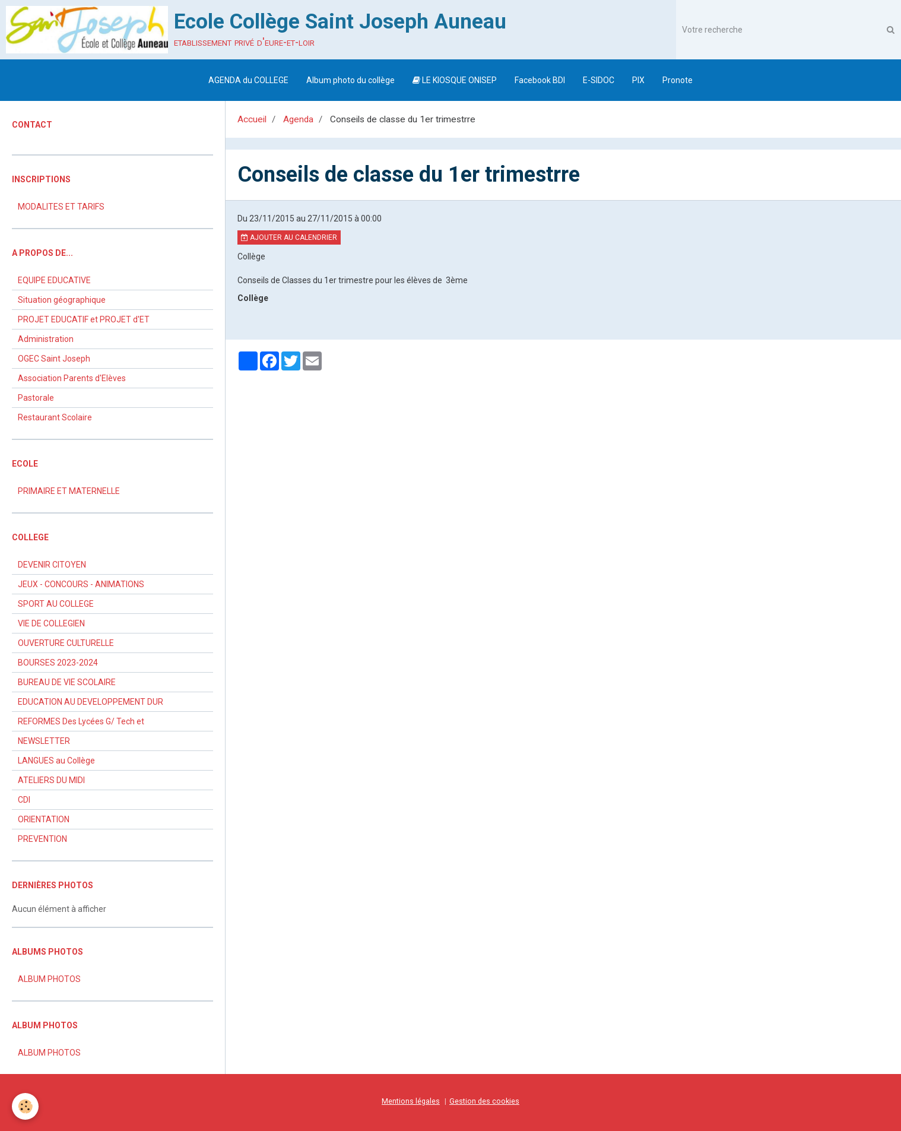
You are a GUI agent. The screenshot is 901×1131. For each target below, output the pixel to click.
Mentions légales (411, 1101)
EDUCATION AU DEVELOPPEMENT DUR (90, 702)
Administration (46, 339)
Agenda (298, 119)
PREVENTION (42, 839)
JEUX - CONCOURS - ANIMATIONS (81, 584)
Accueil (252, 119)
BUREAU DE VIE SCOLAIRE (67, 682)
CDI (24, 799)
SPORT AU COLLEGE (56, 604)
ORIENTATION (43, 819)
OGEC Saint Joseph (54, 358)
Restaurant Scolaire (55, 417)
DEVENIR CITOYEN (52, 564)
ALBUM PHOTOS (49, 979)
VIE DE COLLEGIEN (51, 623)
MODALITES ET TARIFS (61, 206)
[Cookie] (25, 1106)
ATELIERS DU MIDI (51, 780)
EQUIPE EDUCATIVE (54, 280)
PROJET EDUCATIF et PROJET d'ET (84, 319)
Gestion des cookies (484, 1101)
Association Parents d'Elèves (72, 378)
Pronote (677, 80)
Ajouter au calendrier (289, 237)
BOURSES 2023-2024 (58, 662)
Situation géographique (62, 300)
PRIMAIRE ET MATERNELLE (69, 491)
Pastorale (36, 398)
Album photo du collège (350, 80)
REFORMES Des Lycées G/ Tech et (81, 721)
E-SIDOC (598, 80)
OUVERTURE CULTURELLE (66, 643)
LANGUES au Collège (56, 760)
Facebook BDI (540, 80)
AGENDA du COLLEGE (248, 80)
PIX (638, 80)
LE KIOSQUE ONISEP (455, 80)
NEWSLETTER (44, 741)
